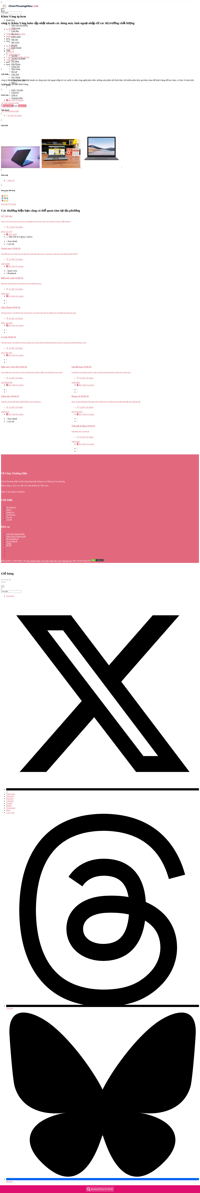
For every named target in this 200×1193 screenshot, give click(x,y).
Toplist (8, 543)
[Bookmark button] (7, 244)
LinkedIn (10, 801)
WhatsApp (10, 794)
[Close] (2, 586)
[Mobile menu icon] (100, 2)
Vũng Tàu (15, 67)
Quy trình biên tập (65, 561)
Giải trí (14, 95)
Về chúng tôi (11, 507)
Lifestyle (15, 92)
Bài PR (8, 546)
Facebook (10, 596)
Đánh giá (10, 36)
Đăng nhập (8, 106)
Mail (8, 810)
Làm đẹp (15, 31)
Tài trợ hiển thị (12, 541)
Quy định (45, 561)
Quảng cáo (10, 512)
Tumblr (9, 803)
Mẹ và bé (15, 42)
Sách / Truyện (17, 90)
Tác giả (9, 517)
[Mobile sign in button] (1, 108)
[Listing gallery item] (21, 167)
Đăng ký (22, 106)
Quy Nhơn (15, 77)
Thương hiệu (17, 98)
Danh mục (10, 20)
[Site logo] (20, 8)
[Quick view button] (7, 241)
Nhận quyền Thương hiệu (16, 536)
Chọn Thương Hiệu (33, 561)
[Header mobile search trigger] (1, 114)
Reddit (9, 805)
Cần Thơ (15, 74)
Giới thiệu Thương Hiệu (15, 534)
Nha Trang (15, 69)
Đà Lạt (14, 72)
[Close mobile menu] (1, 15)
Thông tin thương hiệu (16, 34)
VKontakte (10, 808)
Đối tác (9, 510)
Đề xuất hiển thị (12, 539)
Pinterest (9, 799)
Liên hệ (9, 520)
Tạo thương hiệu (10, 103)
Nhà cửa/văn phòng (19, 25)
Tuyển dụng (10, 515)
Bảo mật (53, 561)
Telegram (10, 796)
